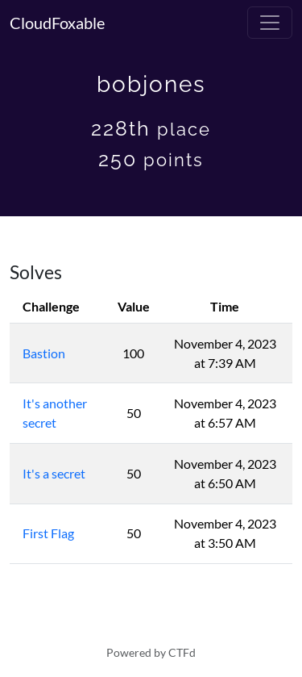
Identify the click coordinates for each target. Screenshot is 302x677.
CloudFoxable (57, 22)
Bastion (44, 353)
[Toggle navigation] (269, 22)
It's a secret (54, 473)
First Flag (48, 533)
